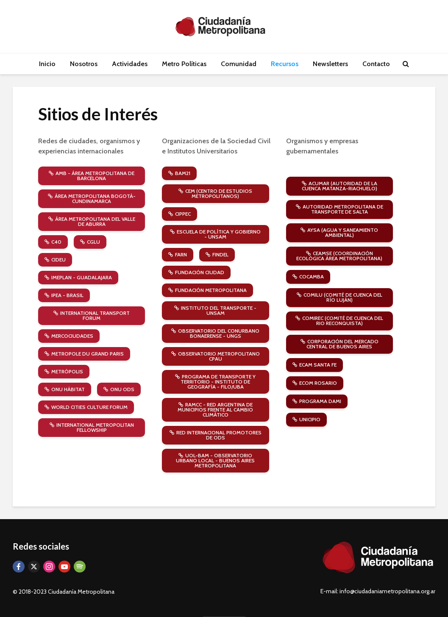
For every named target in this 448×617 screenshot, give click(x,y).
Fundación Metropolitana (207, 290)
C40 (53, 242)
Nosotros (83, 64)
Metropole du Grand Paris (84, 353)
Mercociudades (69, 336)
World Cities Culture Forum (86, 407)
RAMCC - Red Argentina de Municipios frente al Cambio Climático (215, 409)
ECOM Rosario (314, 383)
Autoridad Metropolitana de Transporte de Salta (339, 209)
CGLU (90, 242)
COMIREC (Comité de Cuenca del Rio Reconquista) (339, 320)
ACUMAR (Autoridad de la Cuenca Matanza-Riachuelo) (339, 186)
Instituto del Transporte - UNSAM (215, 310)
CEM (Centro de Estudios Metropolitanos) (215, 193)
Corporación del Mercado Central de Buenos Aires (339, 344)
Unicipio (306, 419)
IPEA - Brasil (64, 295)
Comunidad (238, 64)
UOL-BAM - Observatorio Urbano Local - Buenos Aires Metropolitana (215, 460)
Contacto (376, 64)
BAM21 (179, 173)
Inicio (47, 64)
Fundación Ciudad (196, 272)
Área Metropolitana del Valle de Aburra (91, 221)
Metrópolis (64, 371)
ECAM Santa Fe (314, 364)
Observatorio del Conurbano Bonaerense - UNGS (215, 333)
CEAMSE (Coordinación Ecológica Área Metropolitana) (339, 255)
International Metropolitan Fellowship (92, 427)
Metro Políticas (184, 64)
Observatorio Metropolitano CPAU (215, 356)
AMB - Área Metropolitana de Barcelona (91, 175)
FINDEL (217, 254)
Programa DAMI (316, 401)
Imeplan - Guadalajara (78, 277)
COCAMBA (308, 276)
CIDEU (55, 259)
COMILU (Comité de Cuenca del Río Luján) (339, 297)
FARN (177, 254)
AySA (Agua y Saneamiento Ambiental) (339, 232)
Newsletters (330, 64)
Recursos (284, 64)
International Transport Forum (91, 315)
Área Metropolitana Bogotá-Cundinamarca (92, 198)
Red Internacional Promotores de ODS (216, 435)
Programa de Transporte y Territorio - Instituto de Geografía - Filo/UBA (215, 381)
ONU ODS (118, 389)
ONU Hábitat (65, 389)
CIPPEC (179, 214)
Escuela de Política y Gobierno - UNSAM (215, 234)
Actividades (129, 64)
